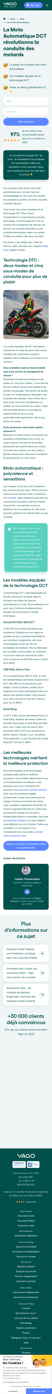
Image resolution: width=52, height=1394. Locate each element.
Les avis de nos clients (26, 1318)
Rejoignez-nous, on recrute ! (26, 1337)
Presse (26, 1332)
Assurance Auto (26, 1215)
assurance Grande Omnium (32, 789)
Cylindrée (12, 111)
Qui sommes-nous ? (26, 1313)
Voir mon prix (26, 121)
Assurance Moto (26, 1220)
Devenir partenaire (26, 1328)
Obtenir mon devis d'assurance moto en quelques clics (26, 846)
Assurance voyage (26, 1256)
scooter (12, 497)
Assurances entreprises (26, 1297)
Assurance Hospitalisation (25, 1251)
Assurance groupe (26, 1281)
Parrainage (26, 1323)
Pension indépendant (26, 1276)
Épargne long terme (26, 1271)
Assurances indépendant (26, 1292)
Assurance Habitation (26, 1235)
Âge (9, 101)
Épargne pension (26, 1266)
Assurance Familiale (26, 1246)
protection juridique (16, 820)
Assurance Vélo (26, 1225)
